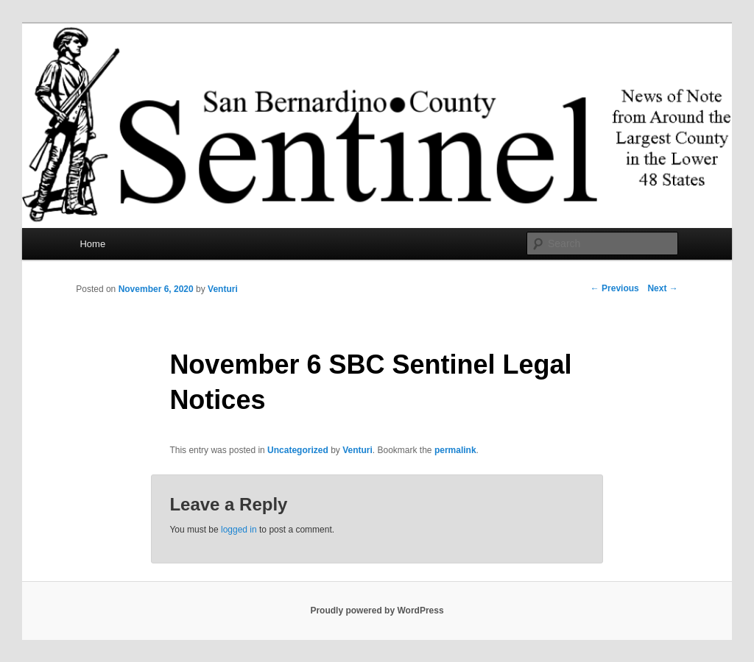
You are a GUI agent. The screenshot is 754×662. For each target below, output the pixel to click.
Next (662, 288)
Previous (615, 288)
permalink (455, 450)
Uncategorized (297, 450)
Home (92, 243)
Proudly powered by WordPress (376, 610)
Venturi (223, 289)
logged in (239, 529)
